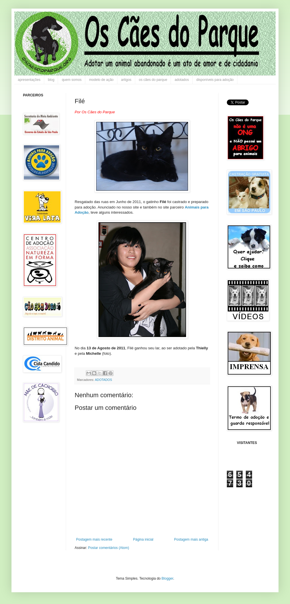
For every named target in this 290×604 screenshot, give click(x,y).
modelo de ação (101, 80)
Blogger (167, 578)
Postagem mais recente (94, 539)
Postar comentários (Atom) (108, 548)
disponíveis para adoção (215, 80)
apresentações (29, 80)
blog (51, 80)
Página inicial (143, 539)
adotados (182, 80)
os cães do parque (153, 80)
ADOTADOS (103, 379)
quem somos (72, 80)
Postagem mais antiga (191, 539)
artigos (126, 80)
